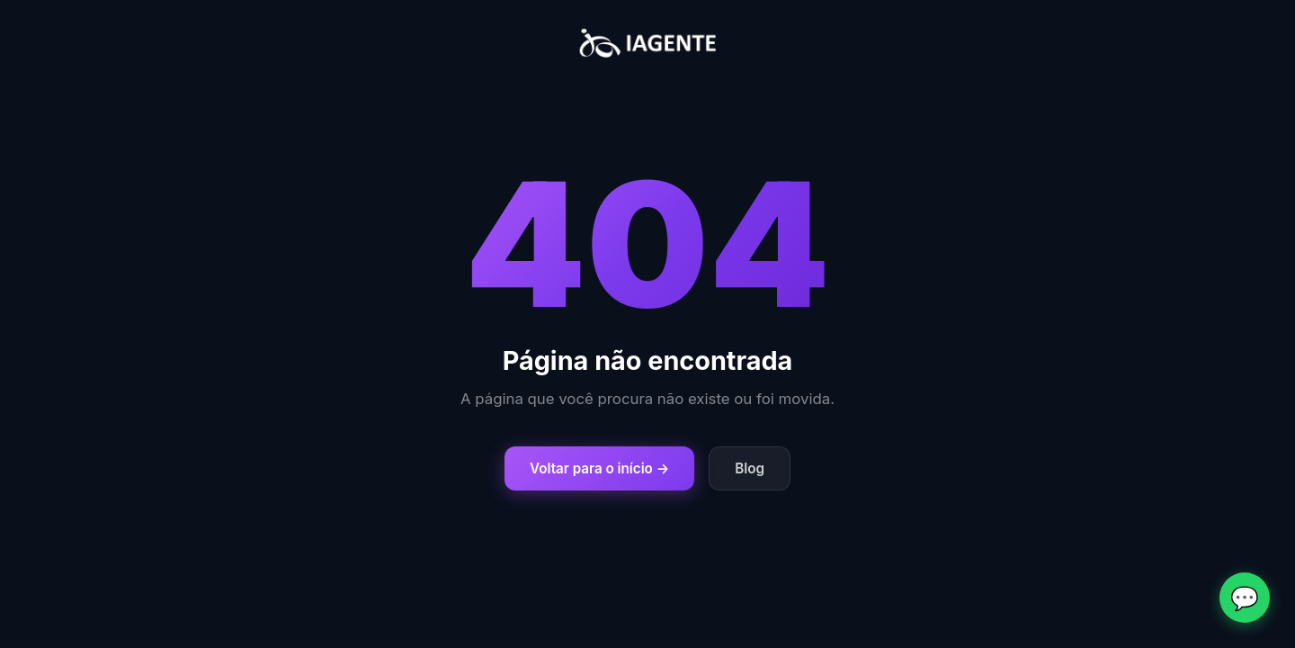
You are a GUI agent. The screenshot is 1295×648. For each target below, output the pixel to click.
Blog (749, 468)
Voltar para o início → (599, 468)
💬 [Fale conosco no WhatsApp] (1244, 598)
